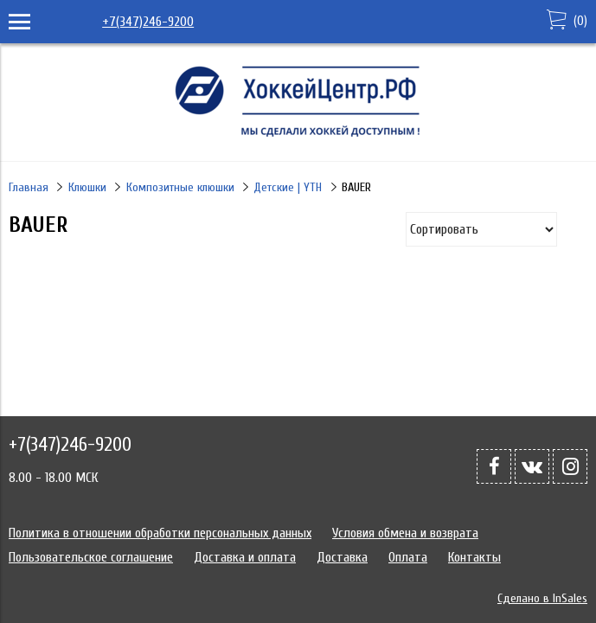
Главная (28, 187)
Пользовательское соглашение (91, 557)
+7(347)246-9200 (148, 21)
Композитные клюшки (180, 187)
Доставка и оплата (245, 557)
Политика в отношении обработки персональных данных (160, 533)
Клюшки (87, 187)
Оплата (407, 557)
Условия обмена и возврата (405, 533)
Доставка (342, 557)
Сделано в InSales (542, 598)
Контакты (474, 557)
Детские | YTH (287, 187)
